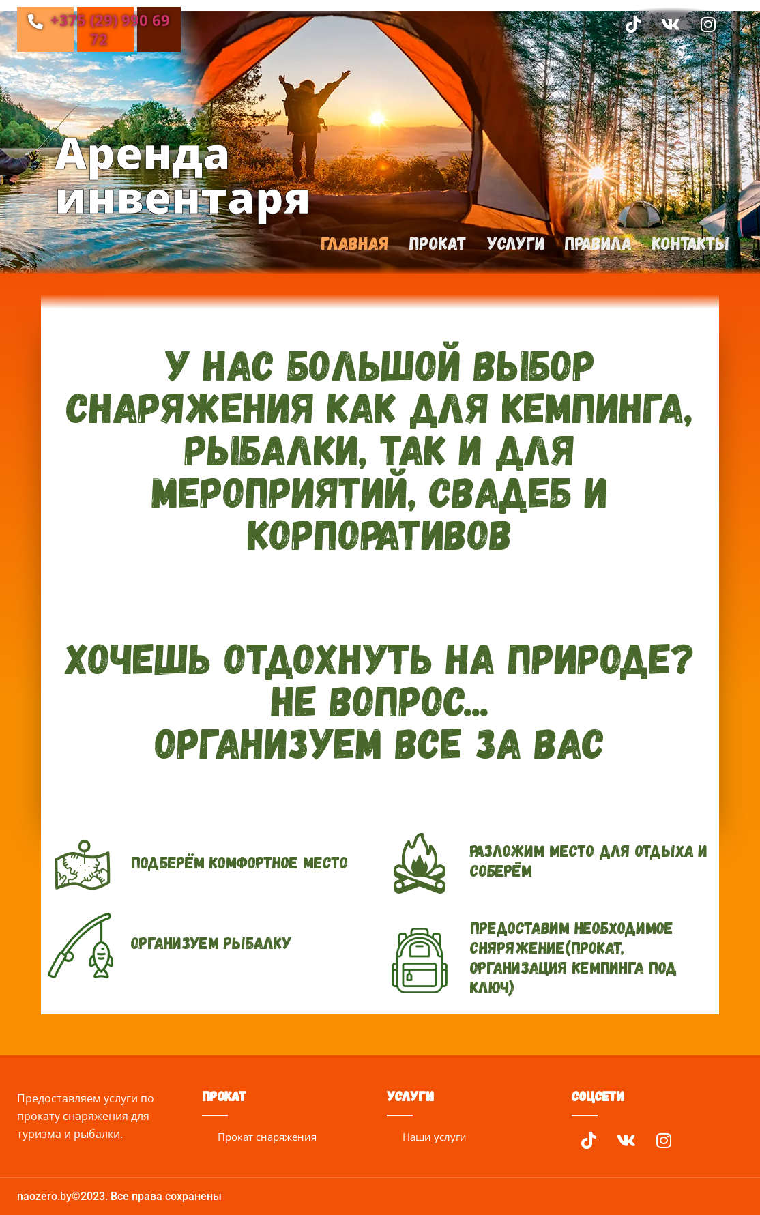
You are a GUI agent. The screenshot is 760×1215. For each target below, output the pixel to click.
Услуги (511, 243)
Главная (347, 243)
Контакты (690, 243)
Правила (595, 243)
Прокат (433, 243)
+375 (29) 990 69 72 (99, 29)
